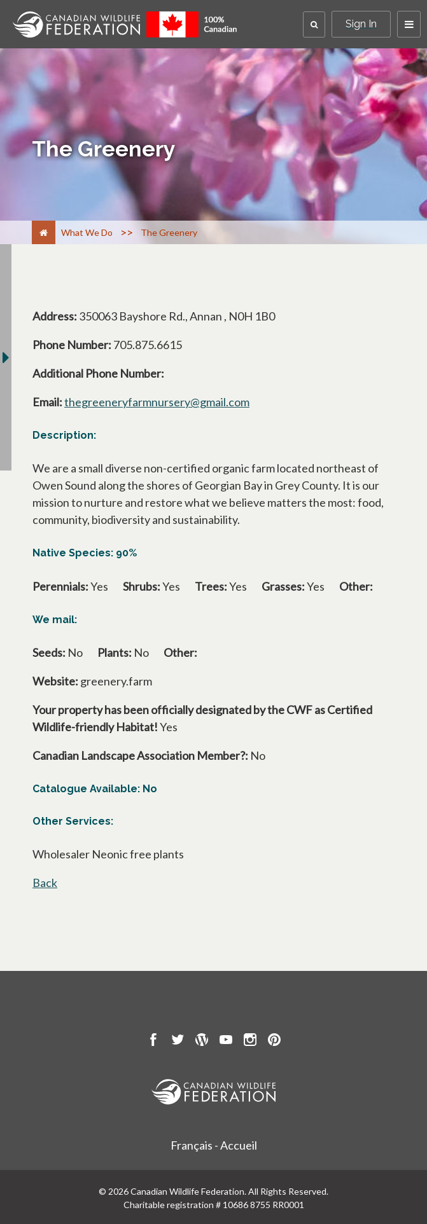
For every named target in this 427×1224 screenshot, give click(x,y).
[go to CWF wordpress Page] (201, 1041)
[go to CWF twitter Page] (177, 1041)
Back (44, 883)
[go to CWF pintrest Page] (274, 1041)
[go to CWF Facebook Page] (153, 1041)
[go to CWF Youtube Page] (226, 1041)
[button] (314, 24)
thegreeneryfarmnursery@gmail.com (156, 402)
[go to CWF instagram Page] (250, 1041)
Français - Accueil (214, 1145)
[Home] (43, 232)
